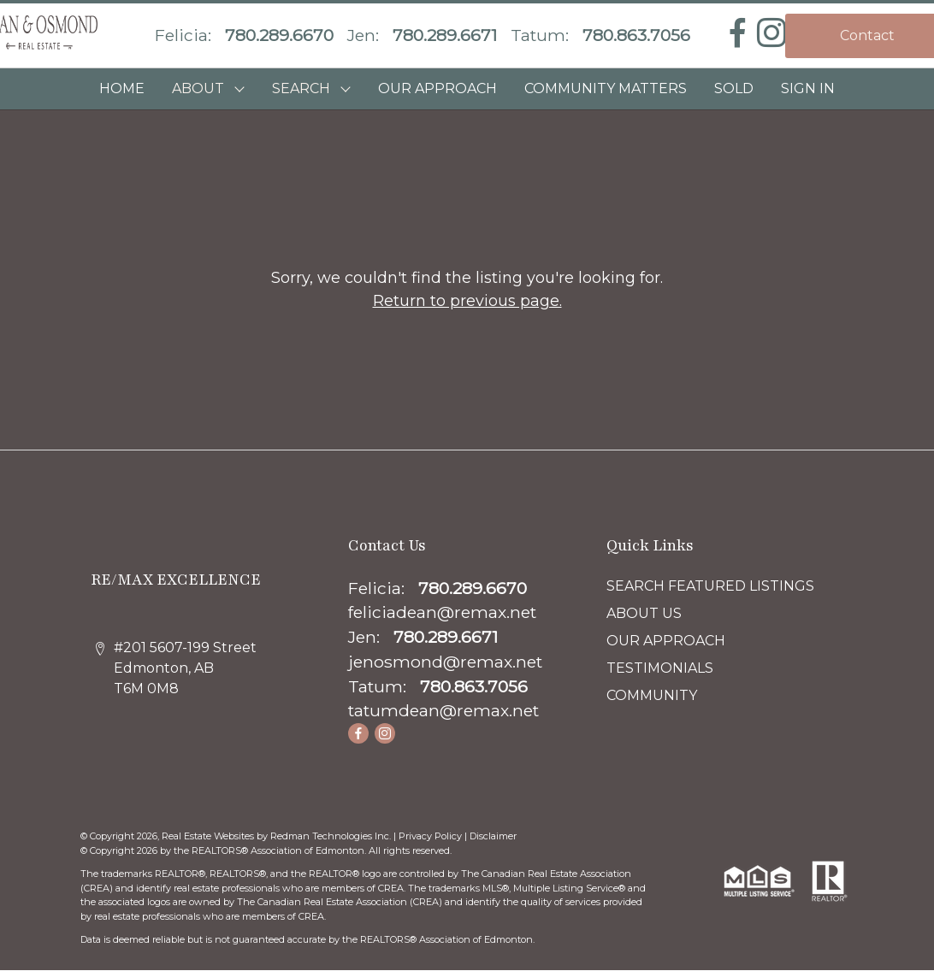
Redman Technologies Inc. (331, 836)
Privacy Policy (430, 836)
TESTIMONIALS (659, 668)
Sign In (808, 88)
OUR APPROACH (437, 88)
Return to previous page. (467, 300)
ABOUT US (644, 613)
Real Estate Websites (209, 836)
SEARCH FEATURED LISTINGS (710, 586)
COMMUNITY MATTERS (605, 88)
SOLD (734, 88)
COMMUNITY (651, 695)
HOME (122, 88)
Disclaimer (493, 836)
